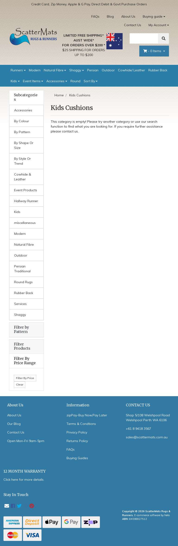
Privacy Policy (77, 432)
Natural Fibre (54, 70)
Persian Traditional (22, 268)
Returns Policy (77, 441)
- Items (152, 51)
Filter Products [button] (22, 346)
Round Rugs (23, 282)
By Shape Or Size (23, 145)
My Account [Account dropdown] (157, 25)
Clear (19, 384)
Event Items (32, 81)
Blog (110, 16)
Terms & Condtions (81, 424)
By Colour (21, 121)
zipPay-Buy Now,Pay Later (87, 415)
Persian (93, 70)
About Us (128, 16)
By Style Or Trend (22, 161)
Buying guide (152, 16)
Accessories (55, 81)
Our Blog (14, 424)
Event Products (25, 190)
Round (75, 81)
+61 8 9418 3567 (138, 429)
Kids (14, 81)
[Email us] (6, 506)
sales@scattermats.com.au (147, 437)
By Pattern (22, 132)
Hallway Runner (26, 201)
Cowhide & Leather (22, 176)
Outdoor (108, 70)
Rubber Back (157, 70)
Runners (17, 70)
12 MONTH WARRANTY (24, 471)
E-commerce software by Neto (152, 515)
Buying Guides (77, 458)
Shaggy (75, 70)
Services (20, 304)
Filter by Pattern (21, 329)
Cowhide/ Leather (131, 70)
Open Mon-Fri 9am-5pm (25, 441)
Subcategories (26, 97)
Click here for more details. (23, 479)
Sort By (89, 81)
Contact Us (132, 25)
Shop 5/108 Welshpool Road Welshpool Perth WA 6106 (148, 417)
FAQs (95, 16)
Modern (35, 70)
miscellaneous (25, 223)
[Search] (144, 38)
